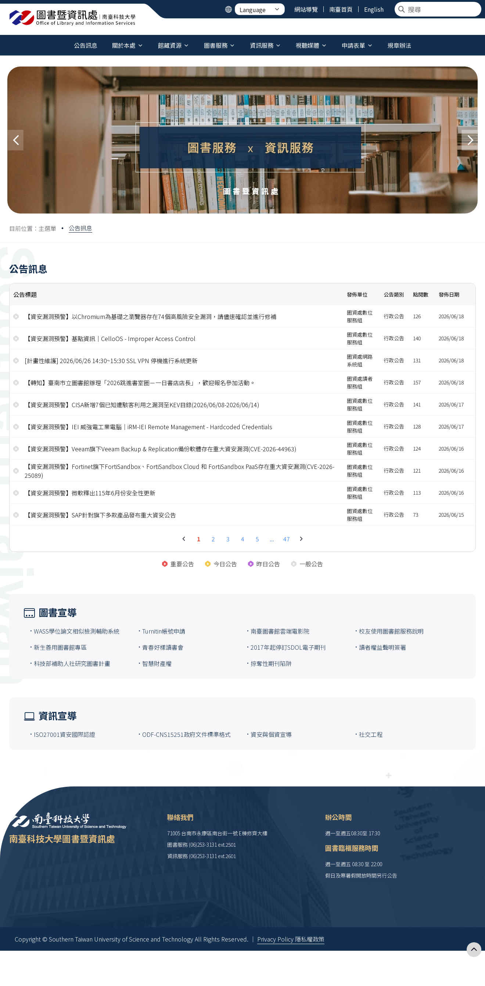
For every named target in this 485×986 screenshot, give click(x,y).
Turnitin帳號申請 (163, 631)
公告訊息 (80, 227)
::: (1, 41)
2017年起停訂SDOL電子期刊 (288, 647)
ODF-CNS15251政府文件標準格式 (186, 734)
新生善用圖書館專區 (60, 647)
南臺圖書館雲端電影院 (280, 631)
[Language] (260, 9)
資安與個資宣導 (271, 734)
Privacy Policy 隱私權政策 (290, 939)
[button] (15, 140)
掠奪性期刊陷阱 (271, 663)
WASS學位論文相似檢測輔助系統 (76, 631)
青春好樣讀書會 (162, 647)
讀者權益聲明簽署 (382, 647)
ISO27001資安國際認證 (64, 734)
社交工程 (370, 734)
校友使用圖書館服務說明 (391, 631)
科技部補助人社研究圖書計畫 (72, 663)
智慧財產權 (157, 663)
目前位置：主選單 (32, 228)
